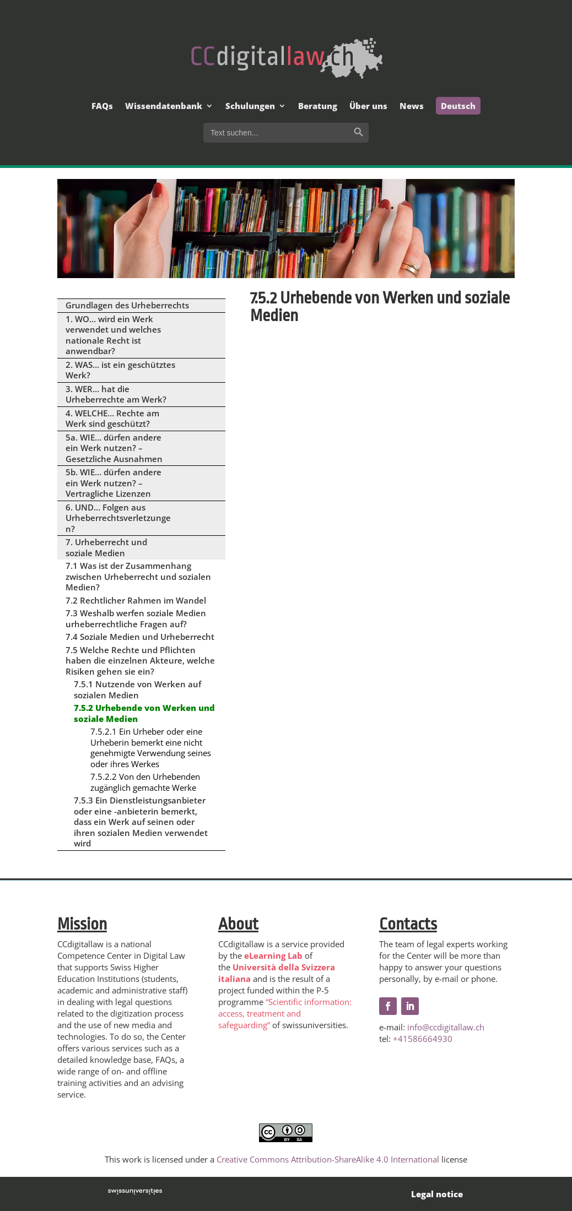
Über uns (368, 106)
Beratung (317, 106)
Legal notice (437, 1193)
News (412, 106)
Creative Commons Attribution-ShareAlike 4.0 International (328, 1159)
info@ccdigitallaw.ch (445, 1027)
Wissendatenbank (163, 106)
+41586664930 (422, 1038)
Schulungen (250, 106)
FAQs (102, 106)
